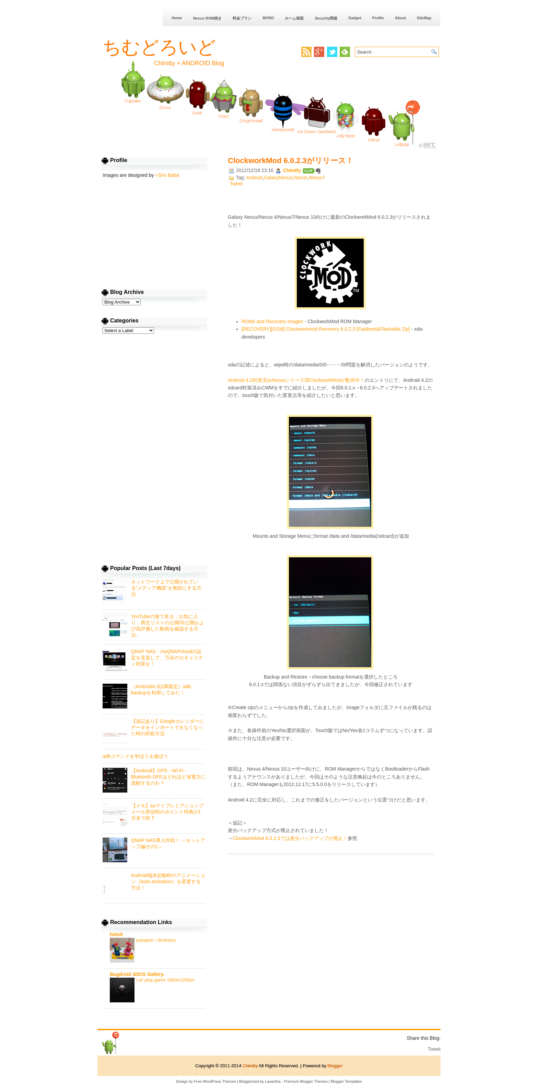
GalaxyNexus (278, 177)
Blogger (335, 1065)
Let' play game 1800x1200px (165, 979)
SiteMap (424, 18)
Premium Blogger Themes (306, 1081)
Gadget (354, 18)
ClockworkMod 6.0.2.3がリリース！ (290, 160)
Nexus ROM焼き (207, 18)
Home (177, 18)
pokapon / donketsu (156, 940)
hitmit (116, 934)
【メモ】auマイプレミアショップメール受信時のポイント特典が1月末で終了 (167, 812)
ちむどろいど (159, 47)
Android (254, 177)
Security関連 (326, 18)
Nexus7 (317, 177)
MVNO (268, 18)
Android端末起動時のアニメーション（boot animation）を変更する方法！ (168, 881)
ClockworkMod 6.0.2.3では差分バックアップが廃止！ (290, 838)
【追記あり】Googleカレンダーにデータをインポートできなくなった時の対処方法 (167, 727)
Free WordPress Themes (215, 1081)
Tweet (236, 183)
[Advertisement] (330, 915)
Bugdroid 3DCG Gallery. (137, 974)
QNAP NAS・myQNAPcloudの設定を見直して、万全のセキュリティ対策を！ (167, 658)
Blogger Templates (346, 1081)
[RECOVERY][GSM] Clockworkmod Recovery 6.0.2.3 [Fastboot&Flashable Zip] (326, 329)
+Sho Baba (167, 175)
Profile (378, 18)
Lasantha (272, 1081)
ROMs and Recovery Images (272, 321)
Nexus (301, 177)
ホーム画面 (294, 18)
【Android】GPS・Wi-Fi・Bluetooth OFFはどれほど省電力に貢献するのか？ (168, 777)
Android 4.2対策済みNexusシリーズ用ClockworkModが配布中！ (296, 380)
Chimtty (292, 170)
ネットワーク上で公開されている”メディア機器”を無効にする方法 (166, 588)
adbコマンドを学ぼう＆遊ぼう (135, 756)
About (400, 18)
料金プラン (242, 18)
